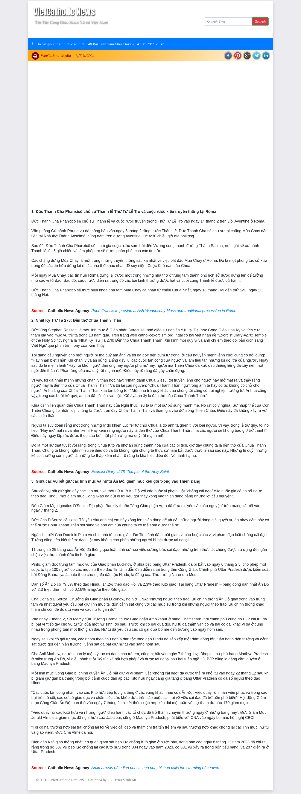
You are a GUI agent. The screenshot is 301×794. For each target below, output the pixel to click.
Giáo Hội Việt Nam (74, 32)
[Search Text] (228, 21)
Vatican (48, 32)
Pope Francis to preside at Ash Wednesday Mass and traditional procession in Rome (163, 311)
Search (260, 21)
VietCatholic (145, 32)
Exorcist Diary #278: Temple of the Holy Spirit (130, 472)
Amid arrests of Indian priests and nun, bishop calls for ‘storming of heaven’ (155, 768)
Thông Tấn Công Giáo (112, 32)
